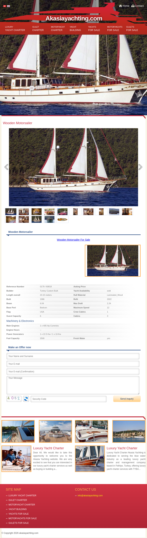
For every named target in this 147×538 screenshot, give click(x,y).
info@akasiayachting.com (90, 495)
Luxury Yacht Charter (48, 448)
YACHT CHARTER (15, 28)
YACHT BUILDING (18, 509)
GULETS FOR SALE (19, 523)
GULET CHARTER (18, 500)
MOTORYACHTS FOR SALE (23, 518)
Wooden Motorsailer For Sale (73, 239)
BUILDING (75, 28)
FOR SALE (94, 28)
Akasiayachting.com (74, 18)
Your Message (73, 385)
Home (126, 5)
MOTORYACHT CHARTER (22, 504)
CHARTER (38, 28)
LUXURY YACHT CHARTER (22, 495)
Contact (139, 5)
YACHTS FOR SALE (19, 514)
